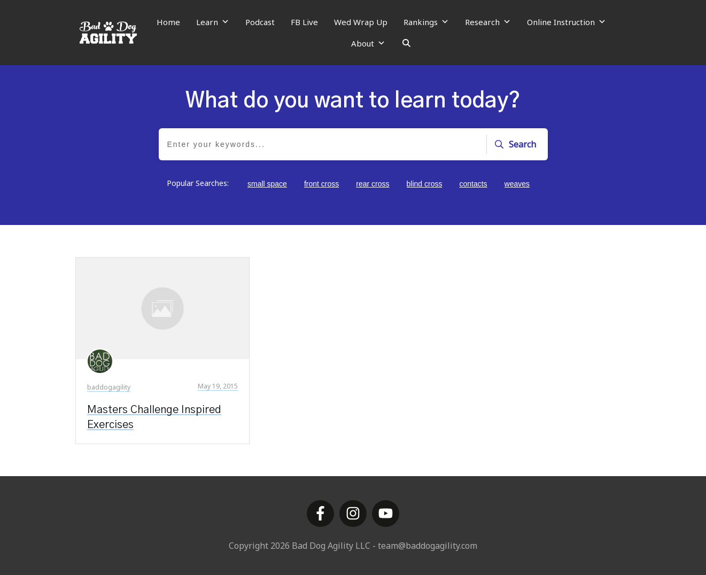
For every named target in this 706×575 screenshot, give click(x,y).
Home (168, 22)
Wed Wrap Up (360, 22)
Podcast (260, 22)
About (368, 43)
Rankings (426, 22)
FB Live (304, 22)
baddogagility (108, 387)
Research (488, 22)
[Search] (406, 43)
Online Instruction (566, 22)
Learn (212, 22)
